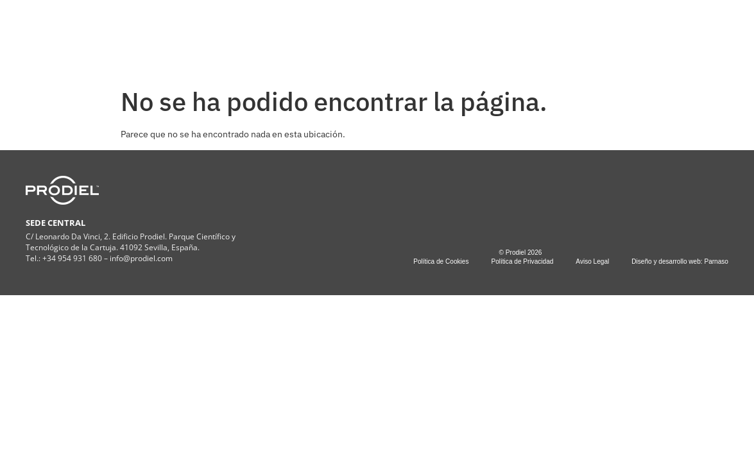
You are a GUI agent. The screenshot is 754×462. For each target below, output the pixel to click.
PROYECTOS (451, 37)
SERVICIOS (317, 37)
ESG (385, 37)
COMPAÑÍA (233, 37)
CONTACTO (526, 37)
